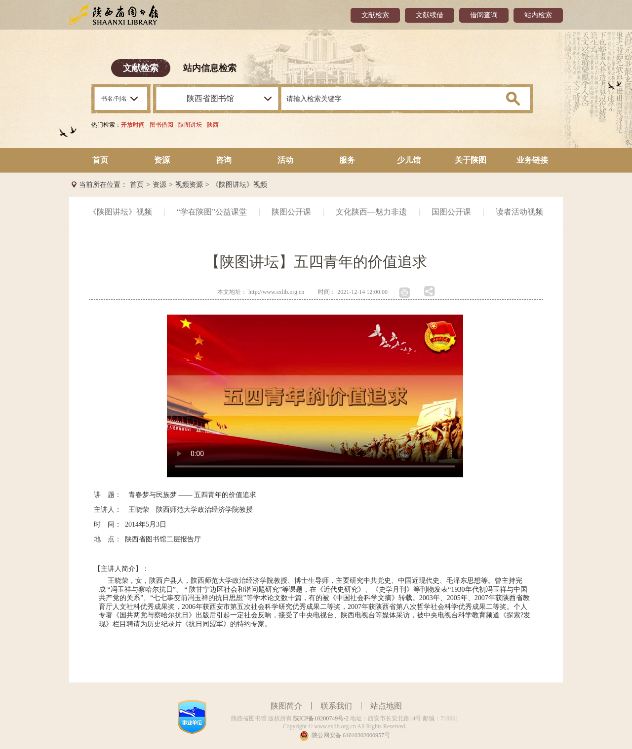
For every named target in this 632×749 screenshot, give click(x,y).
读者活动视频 (519, 212)
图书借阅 (161, 124)
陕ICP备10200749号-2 (321, 718)
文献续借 (429, 15)
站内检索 (538, 15)
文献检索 (375, 15)
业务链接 (532, 160)
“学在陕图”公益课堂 (212, 212)
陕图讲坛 (190, 124)
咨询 (224, 160)
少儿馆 (409, 160)
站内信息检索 (210, 68)
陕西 (213, 124)
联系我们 (336, 706)
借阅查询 (484, 15)
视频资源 (189, 184)
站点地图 (386, 706)
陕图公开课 (291, 212)
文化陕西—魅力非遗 (371, 212)
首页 (100, 160)
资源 (162, 160)
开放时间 (133, 124)
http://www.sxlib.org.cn (276, 291)
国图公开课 (451, 212)
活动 (285, 160)
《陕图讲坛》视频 (239, 184)
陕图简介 (286, 706)
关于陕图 (470, 160)
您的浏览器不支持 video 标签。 (315, 396)
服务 (347, 160)
